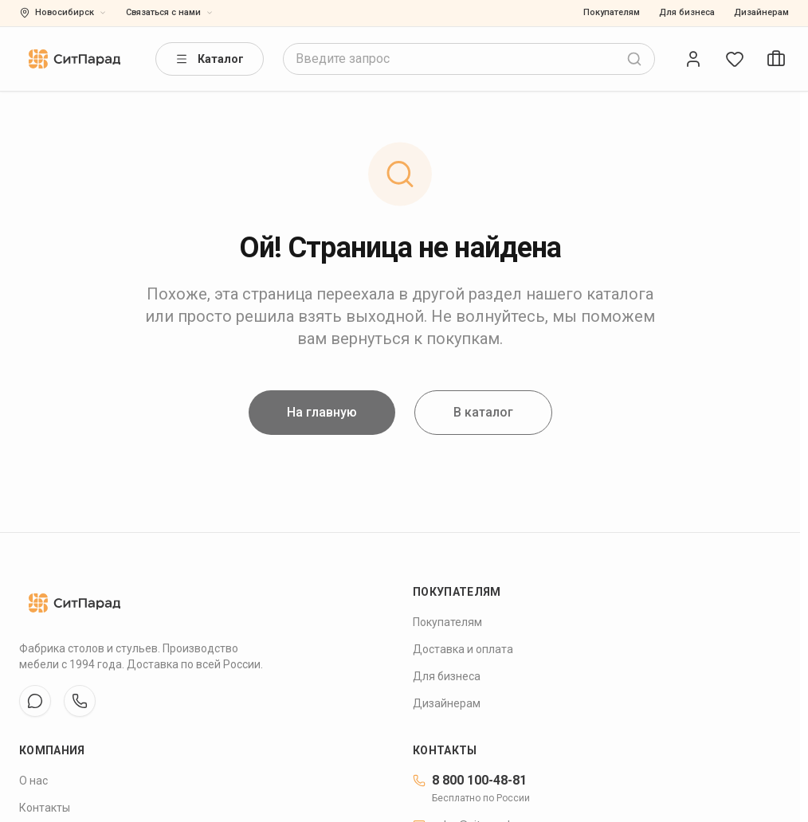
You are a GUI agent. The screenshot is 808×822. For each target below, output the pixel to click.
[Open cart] (776, 59)
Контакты (44, 807)
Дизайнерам (761, 12)
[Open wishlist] (734, 59)
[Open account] (693, 59)
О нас (33, 780)
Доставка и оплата (463, 649)
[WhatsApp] (80, 701)
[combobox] (469, 59)
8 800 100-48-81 (470, 780)
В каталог (483, 415)
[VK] (35, 701)
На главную (322, 415)
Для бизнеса (687, 12)
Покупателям (611, 12)
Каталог (209, 59)
